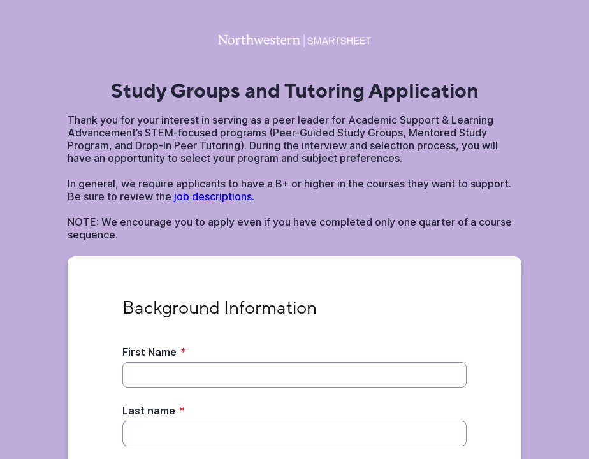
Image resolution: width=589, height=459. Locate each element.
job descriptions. (214, 196)
